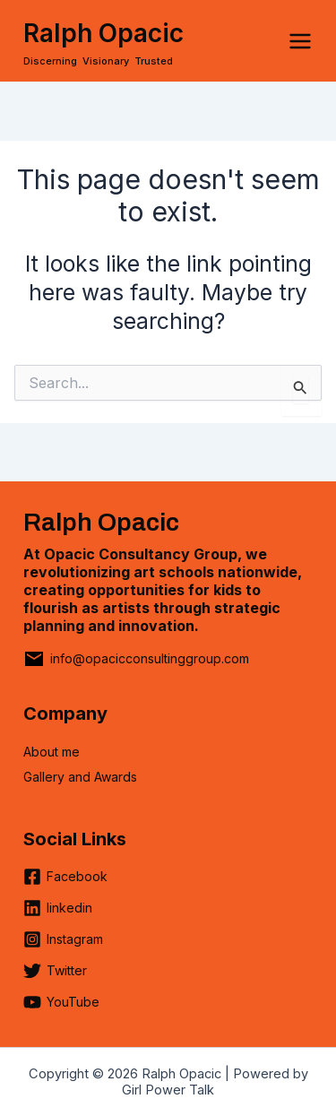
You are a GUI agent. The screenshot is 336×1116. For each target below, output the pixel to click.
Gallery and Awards (80, 776)
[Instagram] (63, 946)
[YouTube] (61, 1002)
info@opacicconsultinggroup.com (149, 658)
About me (51, 751)
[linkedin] (57, 914)
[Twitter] (55, 977)
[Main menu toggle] (300, 41)
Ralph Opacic (103, 33)
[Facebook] (65, 883)
